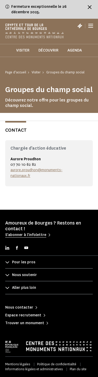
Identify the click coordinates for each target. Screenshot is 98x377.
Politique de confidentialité (56, 364)
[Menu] (90, 26)
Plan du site (78, 369)
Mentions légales (17, 364)
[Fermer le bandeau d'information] (90, 7)
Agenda (74, 50)
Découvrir (48, 50)
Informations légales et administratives (34, 369)
